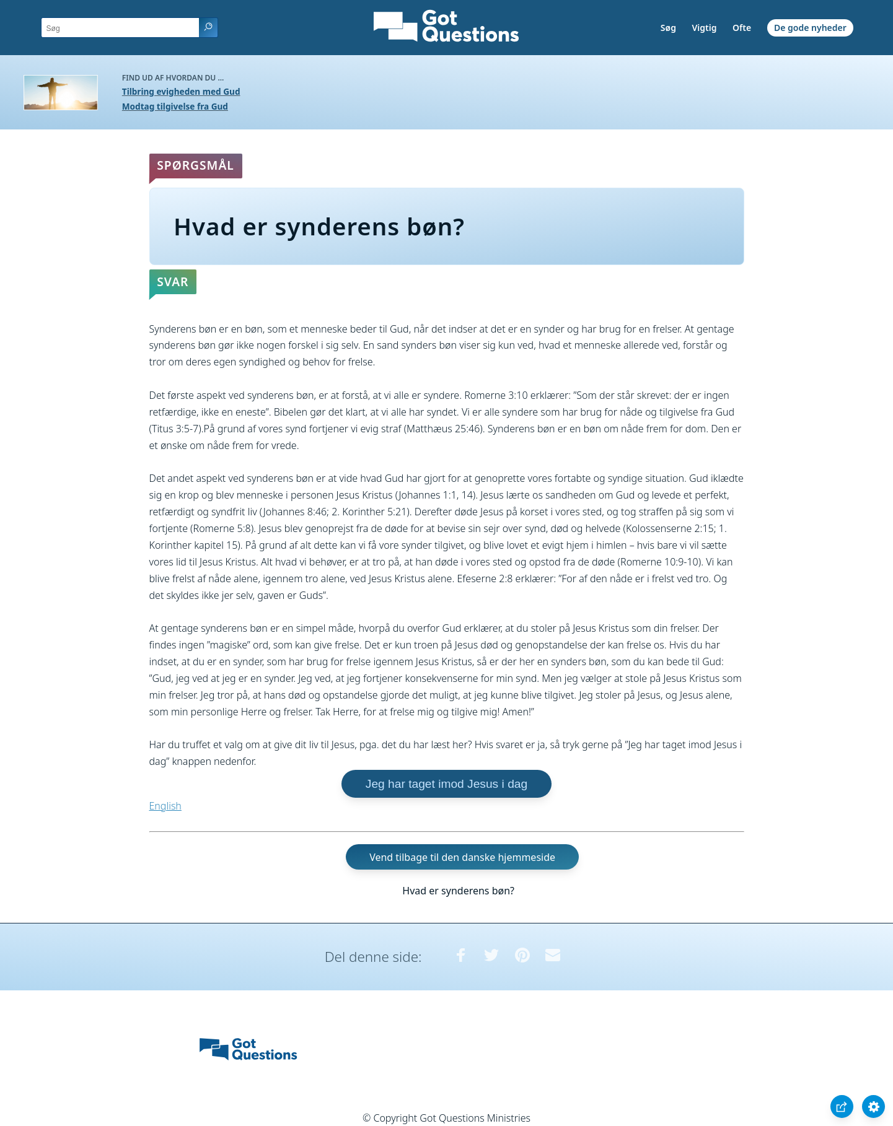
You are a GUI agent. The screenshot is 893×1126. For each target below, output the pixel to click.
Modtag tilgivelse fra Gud (175, 106)
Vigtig (704, 27)
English (165, 806)
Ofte (741, 27)
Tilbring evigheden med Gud (181, 91)
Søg (668, 27)
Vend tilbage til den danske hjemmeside (462, 857)
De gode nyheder (810, 27)
